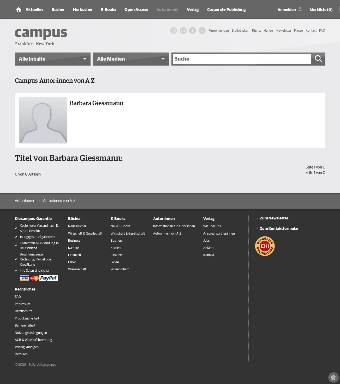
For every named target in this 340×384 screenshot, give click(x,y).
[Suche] (242, 59)
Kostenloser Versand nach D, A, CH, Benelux (39, 228)
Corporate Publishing (226, 10)
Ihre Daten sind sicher (34, 270)
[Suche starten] (318, 59)
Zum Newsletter (274, 218)
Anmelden (287, 10)
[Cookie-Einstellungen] (333, 377)
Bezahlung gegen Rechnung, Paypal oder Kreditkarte (36, 259)
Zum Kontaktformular (279, 229)
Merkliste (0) (321, 10)
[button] (53, 59)
